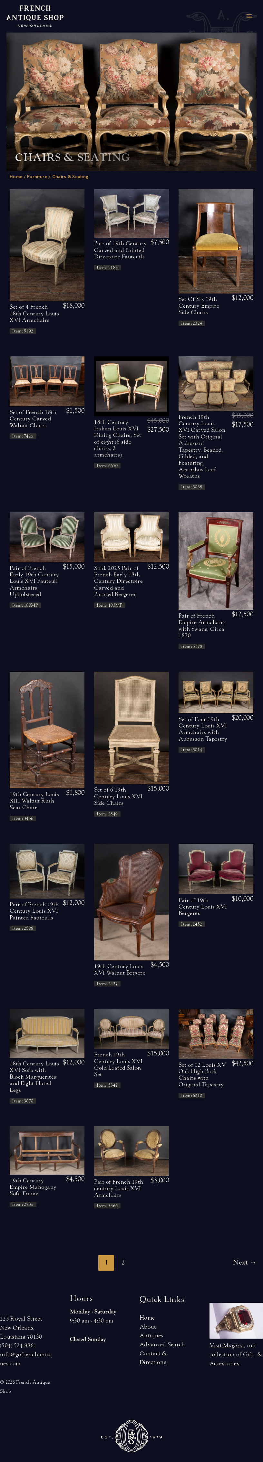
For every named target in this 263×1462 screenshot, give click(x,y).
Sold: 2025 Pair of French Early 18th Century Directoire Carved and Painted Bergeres (118, 581)
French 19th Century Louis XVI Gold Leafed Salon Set (118, 1064)
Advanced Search (162, 1344)
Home (16, 176)
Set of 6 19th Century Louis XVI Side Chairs (118, 796)
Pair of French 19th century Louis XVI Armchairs (118, 1188)
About (148, 1326)
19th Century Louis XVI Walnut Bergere (119, 969)
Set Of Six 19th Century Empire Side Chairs (199, 306)
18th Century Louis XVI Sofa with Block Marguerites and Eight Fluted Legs (34, 1076)
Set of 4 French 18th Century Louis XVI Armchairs (34, 313)
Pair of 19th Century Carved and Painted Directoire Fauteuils (120, 250)
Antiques (151, 1335)
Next (245, 1262)
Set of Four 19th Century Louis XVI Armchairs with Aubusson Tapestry (203, 729)
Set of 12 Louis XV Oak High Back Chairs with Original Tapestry (202, 1075)
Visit (226, 1345)
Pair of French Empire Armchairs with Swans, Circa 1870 (202, 625)
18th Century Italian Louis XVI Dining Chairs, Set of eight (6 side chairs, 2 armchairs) (117, 438)
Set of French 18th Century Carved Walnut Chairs (33, 419)
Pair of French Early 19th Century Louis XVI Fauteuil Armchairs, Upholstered (34, 581)
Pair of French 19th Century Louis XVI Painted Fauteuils (34, 911)
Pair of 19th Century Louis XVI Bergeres (203, 907)
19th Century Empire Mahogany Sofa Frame (33, 1187)
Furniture (37, 176)
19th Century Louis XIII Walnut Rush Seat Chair (34, 801)
